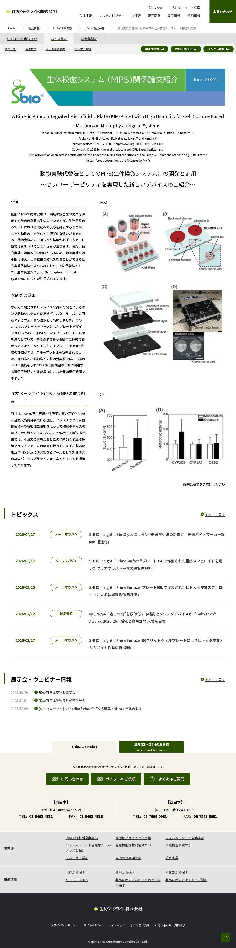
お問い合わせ (223, 11)
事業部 (9, 848)
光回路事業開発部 (128, 857)
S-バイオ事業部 (62, 28)
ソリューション (77, 880)
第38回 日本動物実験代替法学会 (62, 700)
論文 (196, 484)
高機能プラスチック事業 (133, 837)
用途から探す (75, 872)
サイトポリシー (93, 925)
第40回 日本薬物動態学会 (57, 692)
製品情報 (33, 28)
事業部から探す (176, 872)
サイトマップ (116, 925)
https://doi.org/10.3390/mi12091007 (138, 144)
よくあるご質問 (140, 925)
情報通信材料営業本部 (82, 837)
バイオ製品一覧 (94, 28)
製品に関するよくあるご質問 (186, 880)
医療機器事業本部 (178, 845)
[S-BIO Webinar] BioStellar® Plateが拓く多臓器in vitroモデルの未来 (90, 708)
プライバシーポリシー (64, 925)
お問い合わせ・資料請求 (170, 925)
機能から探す (125, 872)
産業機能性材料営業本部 (133, 845)
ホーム (11, 28)
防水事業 (171, 857)
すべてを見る (215, 514)
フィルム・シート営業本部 (184, 837)
